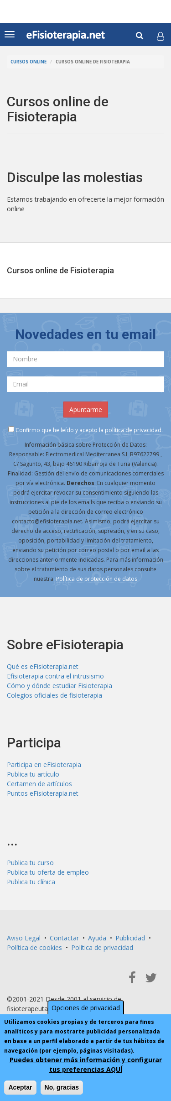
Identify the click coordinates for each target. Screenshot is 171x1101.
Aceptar (20, 1087)
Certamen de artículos (39, 783)
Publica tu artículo (33, 774)
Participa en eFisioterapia (44, 764)
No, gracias (62, 1087)
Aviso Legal (24, 938)
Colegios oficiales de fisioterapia (54, 695)
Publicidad (130, 938)
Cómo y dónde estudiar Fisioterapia (59, 685)
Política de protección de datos (96, 579)
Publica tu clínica (31, 881)
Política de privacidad (102, 947)
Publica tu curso (30, 862)
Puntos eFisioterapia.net (42, 793)
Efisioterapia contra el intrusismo (55, 676)
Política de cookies (34, 947)
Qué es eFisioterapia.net (42, 666)
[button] (160, 36)
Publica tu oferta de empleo (48, 872)
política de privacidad (133, 430)
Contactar (64, 938)
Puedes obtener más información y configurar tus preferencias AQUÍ (86, 1064)
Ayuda (97, 938)
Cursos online (28, 62)
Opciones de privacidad (86, 1007)
